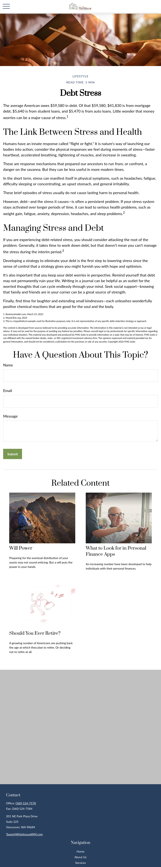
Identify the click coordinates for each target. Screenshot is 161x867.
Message (10, 416)
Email (7, 390)
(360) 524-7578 (26, 803)
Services (80, 862)
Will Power (20, 548)
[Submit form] (12, 454)
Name (8, 365)
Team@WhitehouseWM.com (24, 834)
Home (80, 851)
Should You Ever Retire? (34, 633)
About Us (80, 857)
